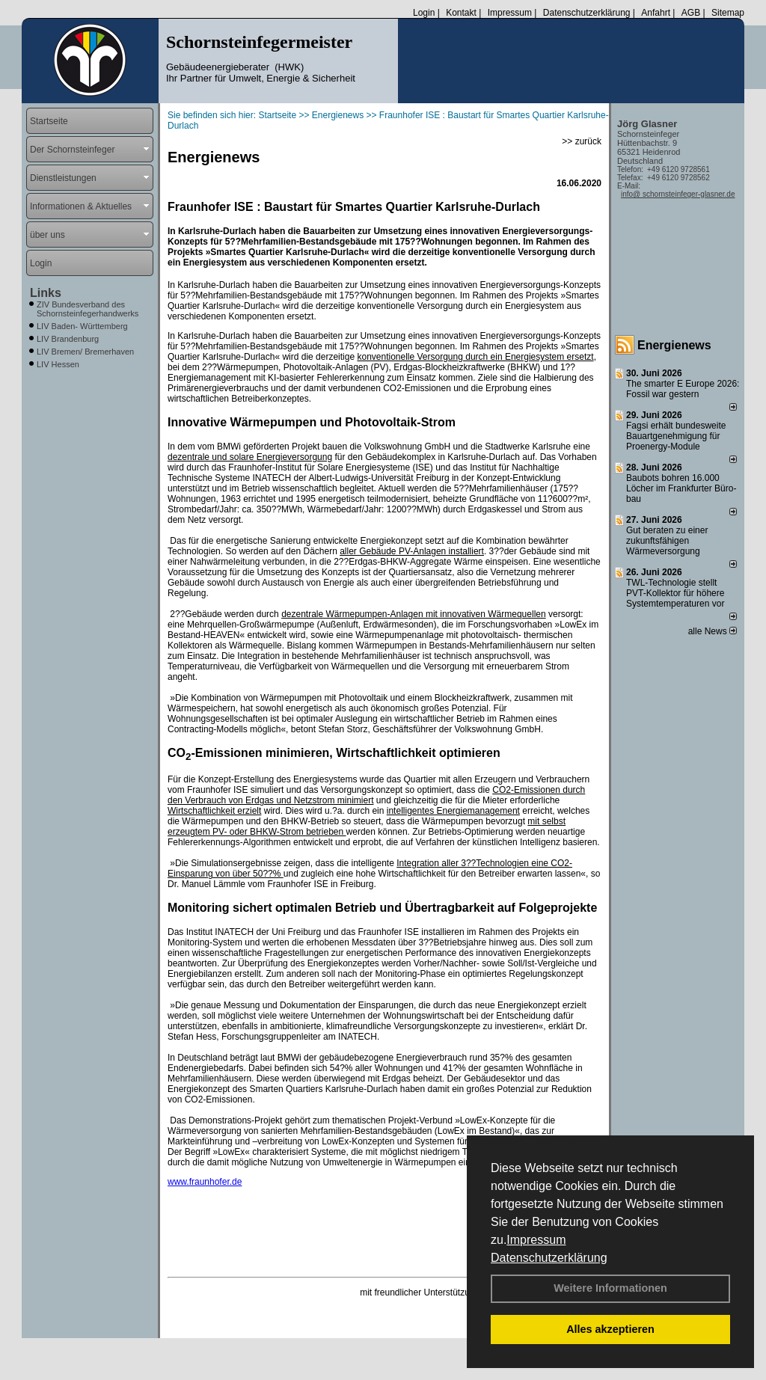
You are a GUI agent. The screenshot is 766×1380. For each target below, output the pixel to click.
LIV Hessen (58, 364)
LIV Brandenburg (68, 338)
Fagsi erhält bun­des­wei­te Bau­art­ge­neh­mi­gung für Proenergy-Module (676, 436)
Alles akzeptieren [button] (610, 1329)
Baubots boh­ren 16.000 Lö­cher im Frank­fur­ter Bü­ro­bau (681, 488)
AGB (690, 12)
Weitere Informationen (610, 1288)
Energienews (674, 345)
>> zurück (581, 141)
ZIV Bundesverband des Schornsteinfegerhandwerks (87, 309)
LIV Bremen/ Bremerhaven (85, 351)
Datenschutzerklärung (549, 1257)
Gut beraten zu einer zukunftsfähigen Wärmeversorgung (667, 540)
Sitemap (727, 12)
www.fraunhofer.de (205, 1182)
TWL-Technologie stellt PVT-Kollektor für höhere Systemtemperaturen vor (675, 593)
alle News (712, 631)
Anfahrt (655, 12)
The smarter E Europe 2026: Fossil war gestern (682, 388)
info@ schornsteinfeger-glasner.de (678, 194)
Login (424, 12)
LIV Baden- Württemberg (82, 326)
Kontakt (461, 12)
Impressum (536, 1239)
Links (45, 292)
